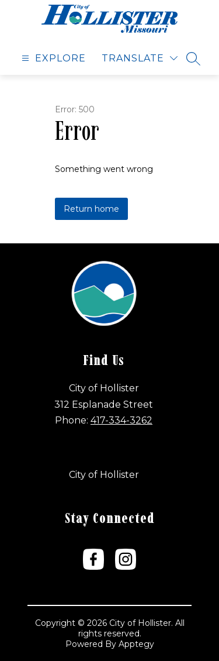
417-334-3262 (121, 420)
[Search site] (193, 58)
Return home (91, 209)
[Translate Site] (139, 58)
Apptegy (136, 644)
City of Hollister (104, 474)
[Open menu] (52, 58)
